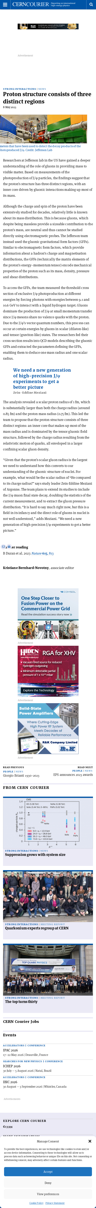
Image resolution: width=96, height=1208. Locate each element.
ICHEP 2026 (11, 1066)
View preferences (48, 1194)
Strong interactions (19, 89)
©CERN (7, 1127)
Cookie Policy (36, 1203)
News (42, 89)
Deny (48, 1183)
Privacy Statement (55, 1203)
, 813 (42, 553)
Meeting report (52, 924)
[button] (90, 1141)
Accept (48, 1172)
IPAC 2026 (10, 1050)
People (8, 771)
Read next (85, 767)
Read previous (13, 767)
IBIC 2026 (10, 1082)
